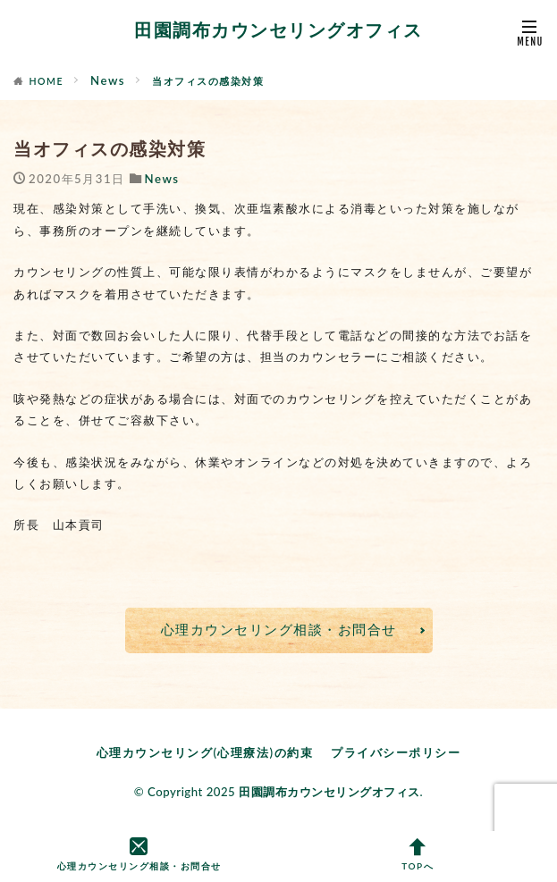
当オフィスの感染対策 (208, 81)
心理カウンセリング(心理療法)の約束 (205, 752)
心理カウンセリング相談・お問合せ (279, 629)
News (107, 80)
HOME (47, 81)
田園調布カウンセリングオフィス (278, 30)
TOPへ (418, 855)
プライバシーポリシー (395, 752)
